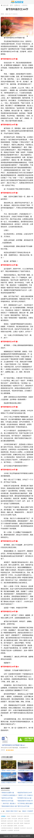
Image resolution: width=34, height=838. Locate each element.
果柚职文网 (27, 823)
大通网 (15, 821)
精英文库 (26, 818)
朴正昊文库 (23, 828)
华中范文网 (14, 818)
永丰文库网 (20, 825)
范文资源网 (27, 821)
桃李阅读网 (3, 821)
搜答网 (21, 823)
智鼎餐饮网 (16, 828)
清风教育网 (3, 830)
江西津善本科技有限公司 (7, 828)
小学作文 (24, 5)
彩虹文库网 (16, 823)
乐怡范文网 (15, 836)
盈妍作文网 (3, 818)
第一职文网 (3, 825)
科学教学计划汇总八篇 (24, 798)
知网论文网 (20, 818)
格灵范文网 (10, 821)
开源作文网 (20, 816)
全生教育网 (10, 830)
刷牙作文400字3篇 (7, 798)
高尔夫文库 (29, 828)
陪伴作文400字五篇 (7, 800)
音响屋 (8, 816)
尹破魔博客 (13, 816)
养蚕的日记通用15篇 (8, 792)
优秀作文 (17, 5)
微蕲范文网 (10, 823)
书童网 (9, 818)
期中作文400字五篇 (23, 806)
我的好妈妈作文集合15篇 (9, 806)
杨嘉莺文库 (3, 823)
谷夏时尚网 (26, 816)
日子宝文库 (20, 821)
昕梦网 (15, 825)
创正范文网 (16, 830)
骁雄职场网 (10, 825)
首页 (11, 5)
